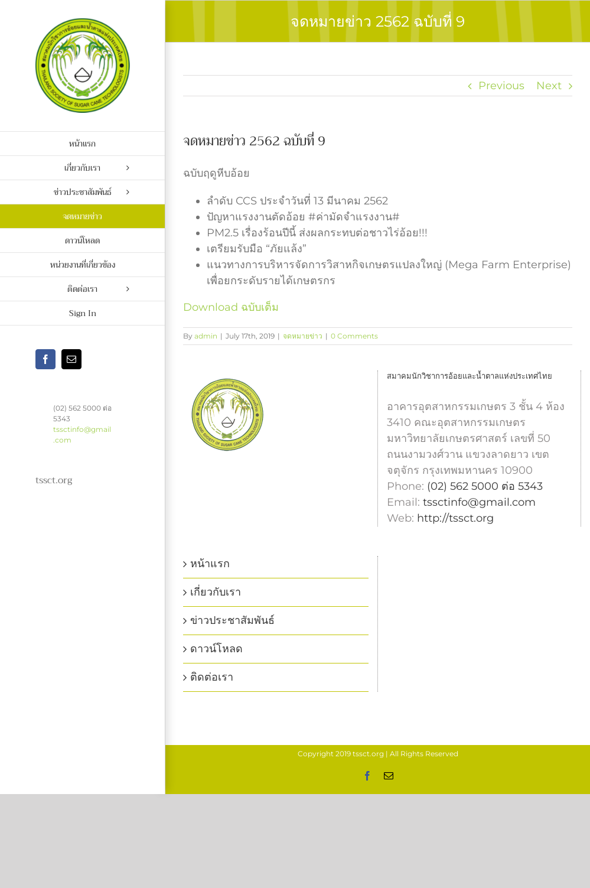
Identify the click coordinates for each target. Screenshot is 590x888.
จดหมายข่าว (302, 335)
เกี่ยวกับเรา (215, 592)
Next (549, 85)
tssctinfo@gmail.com (479, 502)
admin (205, 335)
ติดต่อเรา (211, 677)
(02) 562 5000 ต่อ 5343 (485, 486)
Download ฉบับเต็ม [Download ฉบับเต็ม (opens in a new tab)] (231, 307)
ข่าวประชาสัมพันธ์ (232, 620)
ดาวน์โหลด (216, 648)
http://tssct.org (455, 518)
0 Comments (354, 335)
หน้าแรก (210, 563)
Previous (501, 85)
